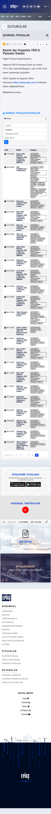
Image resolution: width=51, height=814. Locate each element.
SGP (29, 16)
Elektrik (34, 205)
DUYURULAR (9, 670)
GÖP (2, 16)
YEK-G (23, 16)
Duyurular (35, 156)
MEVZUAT (6, 615)
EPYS (18, 16)
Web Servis (39, 191)
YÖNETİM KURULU (9, 619)
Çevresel (34, 154)
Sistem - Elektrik (38, 185)
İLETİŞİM (5, 644)
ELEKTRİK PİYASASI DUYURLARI (15, 679)
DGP (41, 167)
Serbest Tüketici (37, 183)
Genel (41, 205)
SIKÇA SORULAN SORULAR (13, 641)
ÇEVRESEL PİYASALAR (11, 663)
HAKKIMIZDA (7, 611)
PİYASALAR (9, 651)
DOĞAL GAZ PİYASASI (11, 660)
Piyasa (33, 163)
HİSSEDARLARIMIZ (9, 633)
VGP (40, 16)
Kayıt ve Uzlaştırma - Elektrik (36, 159)
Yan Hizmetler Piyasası (36, 194)
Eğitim (33, 238)
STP (32, 187)
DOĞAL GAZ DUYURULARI (12, 682)
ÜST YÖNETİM (7, 622)
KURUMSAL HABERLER (11, 675)
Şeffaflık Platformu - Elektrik (36, 180)
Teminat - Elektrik (38, 189)
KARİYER (5, 630)
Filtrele (25, 119)
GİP (7, 16)
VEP (11, 16)
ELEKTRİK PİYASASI (10, 656)
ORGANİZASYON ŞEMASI (12, 626)
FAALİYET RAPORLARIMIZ (12, 637)
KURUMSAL (9, 606)
